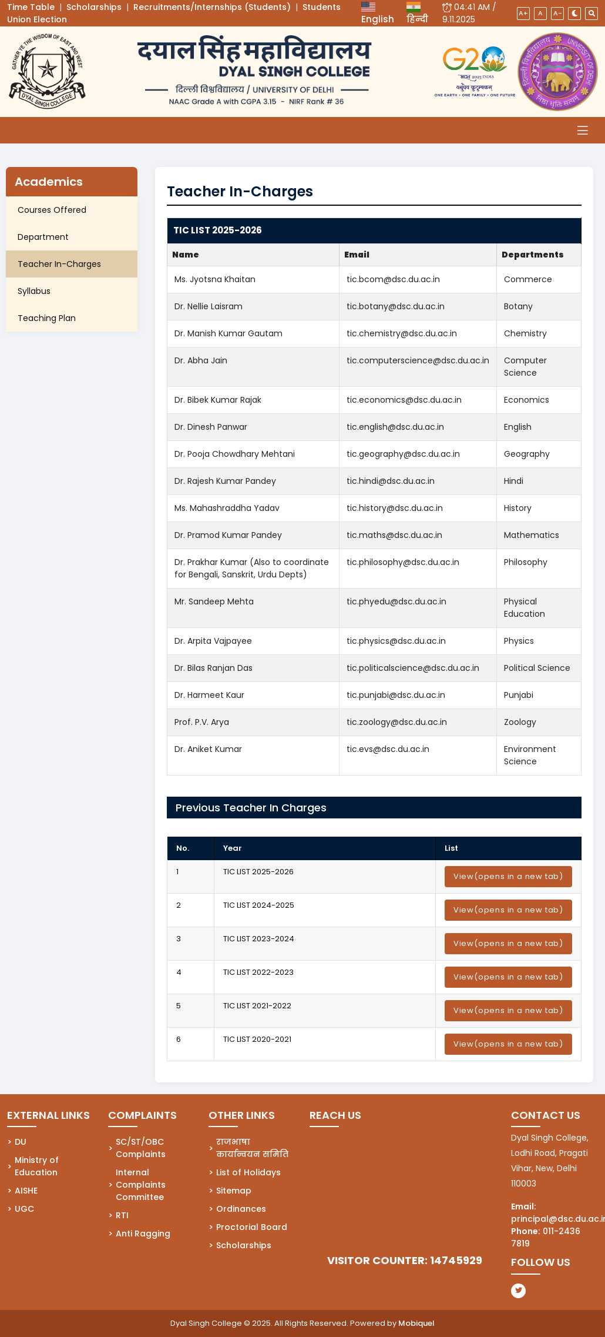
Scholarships (94, 7)
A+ (523, 13)
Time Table (31, 7)
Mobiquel (416, 1323)
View (508, 876)
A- (557, 13)
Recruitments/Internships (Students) (212, 7)
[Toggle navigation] (582, 130)
